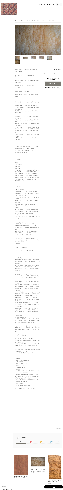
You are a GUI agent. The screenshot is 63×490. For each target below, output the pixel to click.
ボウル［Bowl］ (6, 69)
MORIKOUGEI (5, 129)
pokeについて (5, 163)
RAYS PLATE (5, 138)
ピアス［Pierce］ (7, 86)
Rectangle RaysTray (8, 52)
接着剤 (4, 118)
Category (45, 3)
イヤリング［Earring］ (7, 90)
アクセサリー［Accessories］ (6, 78)
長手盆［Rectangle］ (7, 28)
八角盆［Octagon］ (7, 32)
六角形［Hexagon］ (7, 37)
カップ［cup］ (6, 74)
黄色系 (4, 113)
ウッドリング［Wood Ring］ (8, 94)
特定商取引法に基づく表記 (6, 167)
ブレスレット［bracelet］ (7, 98)
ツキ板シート (5, 101)
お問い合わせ (5, 170)
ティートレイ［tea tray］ (7, 48)
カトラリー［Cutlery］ (7, 44)
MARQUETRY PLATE (7, 140)
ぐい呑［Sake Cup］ (7, 66)
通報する (58, 421)
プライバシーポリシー (44, 483)
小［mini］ (5, 25)
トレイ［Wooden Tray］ (6, 21)
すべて (22, 435)
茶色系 (4, 110)
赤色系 (4, 107)
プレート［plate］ (7, 63)
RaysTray (5, 132)
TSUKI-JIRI (5, 126)
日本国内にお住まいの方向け (52, 82)
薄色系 (4, 116)
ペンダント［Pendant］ (8, 83)
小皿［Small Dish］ (7, 71)
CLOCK (4, 135)
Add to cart (52, 77)
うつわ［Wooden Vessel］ (6, 57)
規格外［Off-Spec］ (7, 40)
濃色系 (4, 104)
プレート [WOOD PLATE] (6, 122)
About (40, 3)
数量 (45, 67)
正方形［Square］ (7, 34)
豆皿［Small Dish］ (7, 60)
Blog (50, 3)
